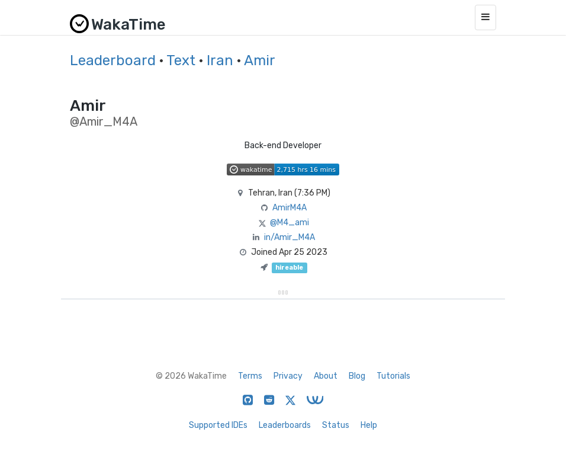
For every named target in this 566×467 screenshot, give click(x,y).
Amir (259, 60)
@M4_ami (289, 222)
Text (180, 60)
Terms (250, 376)
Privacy (288, 376)
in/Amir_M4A (289, 237)
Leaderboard (113, 60)
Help (369, 425)
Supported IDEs (218, 425)
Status (335, 425)
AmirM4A (289, 208)
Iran (220, 60)
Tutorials (393, 376)
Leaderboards (285, 425)
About (325, 376)
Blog (357, 376)
